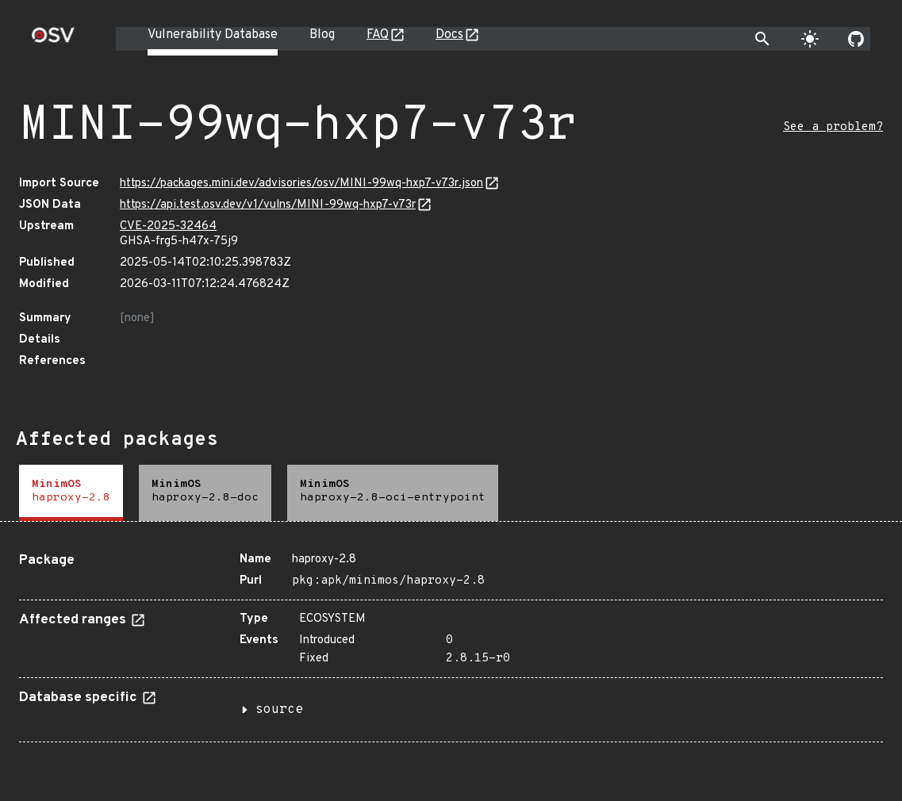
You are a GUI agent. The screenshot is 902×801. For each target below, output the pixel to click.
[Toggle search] (762, 39)
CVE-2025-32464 (168, 226)
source (279, 710)
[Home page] (53, 40)
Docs (449, 35)
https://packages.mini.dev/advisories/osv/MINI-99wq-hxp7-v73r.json (301, 183)
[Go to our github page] (856, 39)
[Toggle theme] (810, 39)
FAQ (378, 35)
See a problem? (833, 127)
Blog (322, 35)
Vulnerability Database (213, 35)
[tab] (71, 493)
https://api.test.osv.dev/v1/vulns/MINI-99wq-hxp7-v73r (268, 205)
